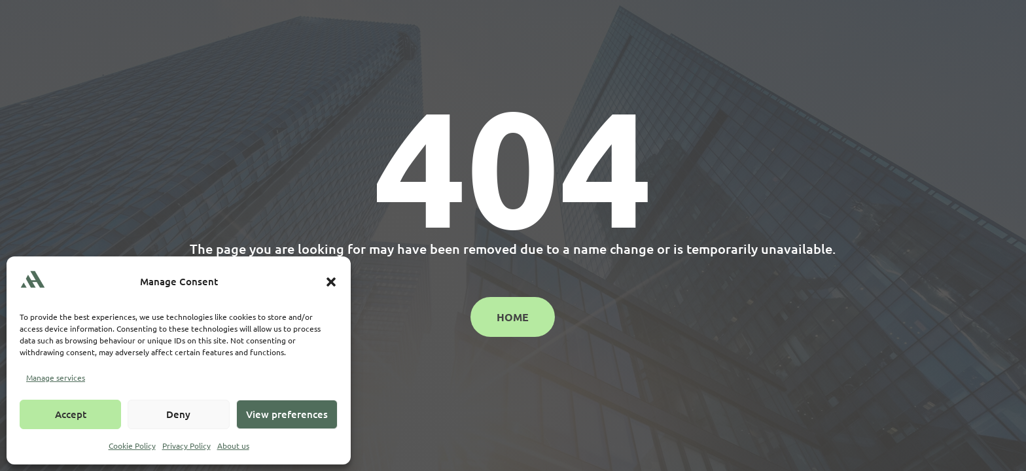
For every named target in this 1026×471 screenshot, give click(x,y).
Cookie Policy (132, 445)
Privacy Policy (186, 445)
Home (513, 317)
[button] (331, 281)
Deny (178, 414)
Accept (70, 414)
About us (233, 445)
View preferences (287, 414)
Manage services (55, 377)
